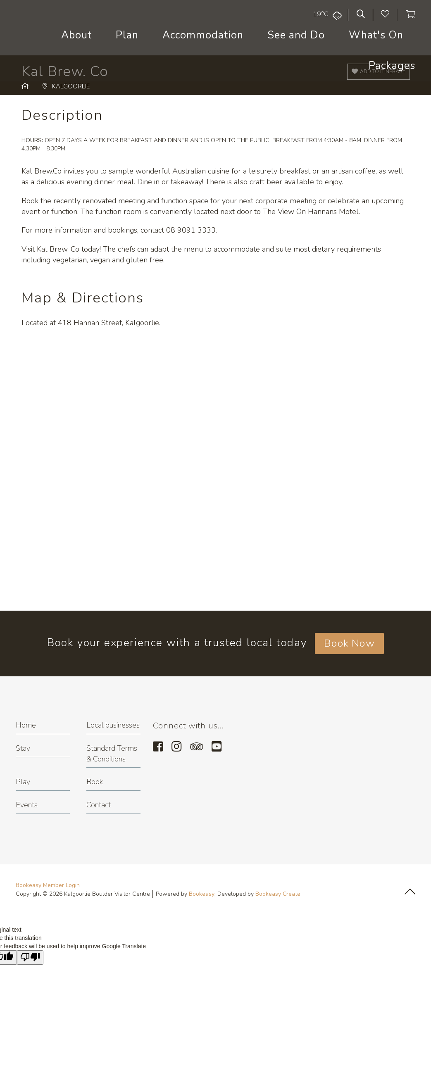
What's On (376, 35)
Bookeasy (201, 894)
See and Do (296, 35)
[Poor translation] (30, 957)
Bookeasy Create (277, 894)
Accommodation (202, 35)
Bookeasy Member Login (48, 885)
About (76, 35)
